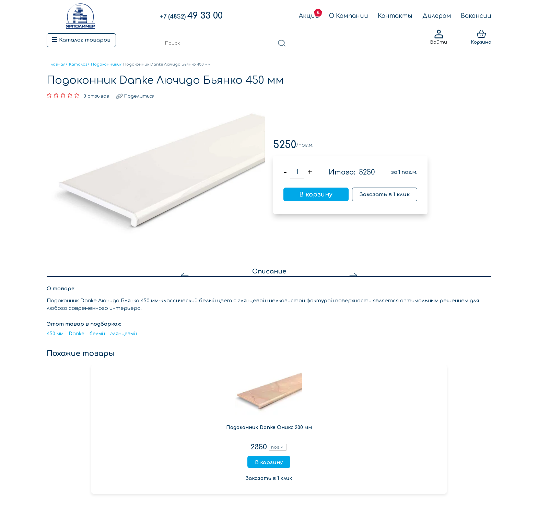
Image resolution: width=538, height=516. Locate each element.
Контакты (395, 16)
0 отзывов (96, 96)
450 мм (55, 333)
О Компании (348, 16)
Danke (76, 333)
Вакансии (476, 16)
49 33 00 (191, 16)
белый (97, 333)
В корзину (315, 194)
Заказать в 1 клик (385, 195)
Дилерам (436, 16)
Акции (309, 16)
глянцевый (123, 333)
